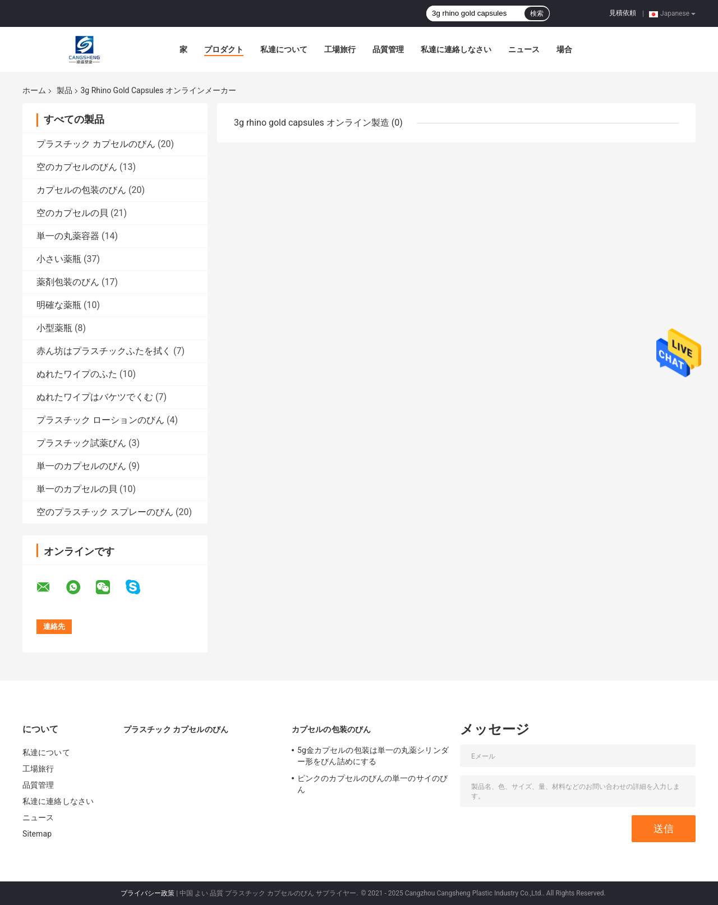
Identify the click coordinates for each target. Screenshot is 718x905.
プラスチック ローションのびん (100, 420)
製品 (64, 90)
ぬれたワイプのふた (76, 374)
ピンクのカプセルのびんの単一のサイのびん (372, 784)
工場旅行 (340, 49)
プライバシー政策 (147, 893)
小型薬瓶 (54, 328)
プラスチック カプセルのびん (95, 144)
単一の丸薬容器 (67, 236)
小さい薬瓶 (58, 259)
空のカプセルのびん (76, 167)
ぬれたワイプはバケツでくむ (94, 397)
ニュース (524, 49)
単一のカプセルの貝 (76, 489)
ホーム (34, 90)
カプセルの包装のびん (81, 190)
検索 (537, 13)
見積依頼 (622, 13)
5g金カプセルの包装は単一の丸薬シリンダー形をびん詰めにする (373, 756)
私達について (283, 49)
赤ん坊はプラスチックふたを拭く (103, 351)
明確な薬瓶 (58, 305)
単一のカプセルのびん (81, 466)
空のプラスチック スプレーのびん (104, 512)
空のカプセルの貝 (72, 213)
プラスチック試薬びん (81, 443)
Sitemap (37, 833)
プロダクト (223, 49)
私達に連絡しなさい (456, 49)
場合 (564, 49)
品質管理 (388, 49)
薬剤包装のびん (67, 282)
